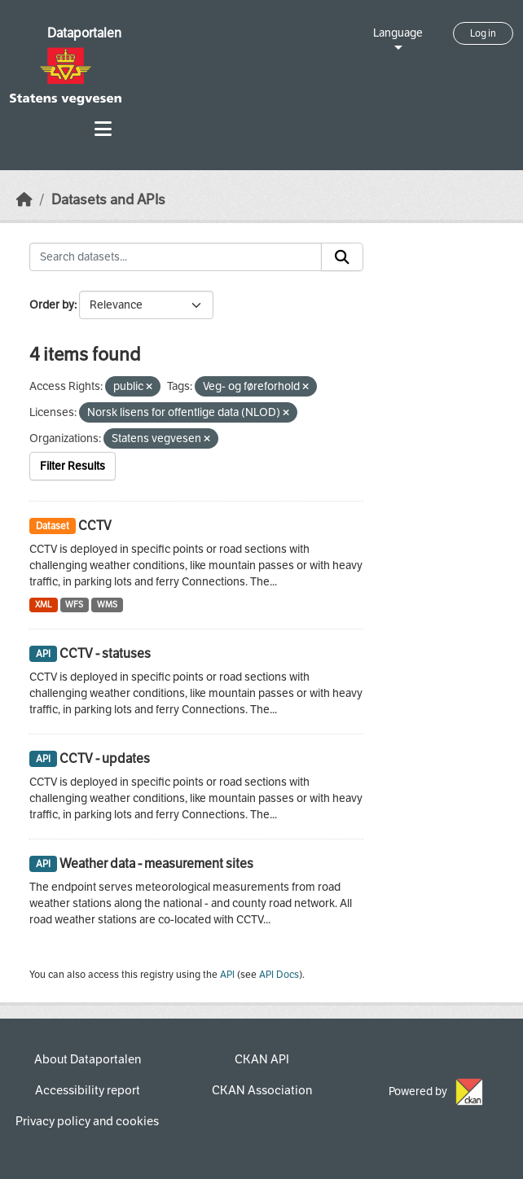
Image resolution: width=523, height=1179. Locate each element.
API (227, 974)
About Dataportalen (87, 1059)
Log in (483, 33)
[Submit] (342, 257)
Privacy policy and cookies (87, 1121)
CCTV (95, 525)
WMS (107, 604)
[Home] (24, 199)
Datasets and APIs (108, 199)
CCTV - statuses (105, 653)
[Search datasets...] (175, 257)
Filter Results (72, 466)
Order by (51, 305)
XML (43, 604)
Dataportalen (84, 33)
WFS (74, 604)
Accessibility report (87, 1090)
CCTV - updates (104, 758)
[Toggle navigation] (103, 129)
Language (398, 33)
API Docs (279, 974)
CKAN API (262, 1059)
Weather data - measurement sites (156, 863)
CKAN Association (262, 1090)
